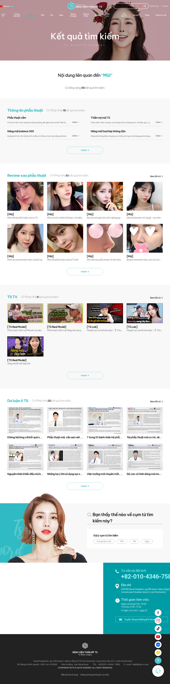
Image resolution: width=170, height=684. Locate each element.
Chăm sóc (107, 15)
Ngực (147, 541)
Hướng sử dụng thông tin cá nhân (94, 674)
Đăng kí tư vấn (161, 15)
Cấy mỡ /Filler (86, 15)
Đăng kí (165, 6)
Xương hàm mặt (16, 15)
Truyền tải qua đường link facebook (142, 619)
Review (136, 15)
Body (97, 15)
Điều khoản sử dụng (69, 674)
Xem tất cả (155, 176)
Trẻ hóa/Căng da (72, 15)
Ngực (61, 15)
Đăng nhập (154, 6)
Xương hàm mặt (103, 541)
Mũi (134, 541)
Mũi (51, 15)
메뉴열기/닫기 (3, 15)
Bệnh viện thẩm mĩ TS (85, 6)
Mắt (42, 15)
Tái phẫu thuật (30, 15)
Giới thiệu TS (124, 15)
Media (147, 15)
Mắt (122, 541)
